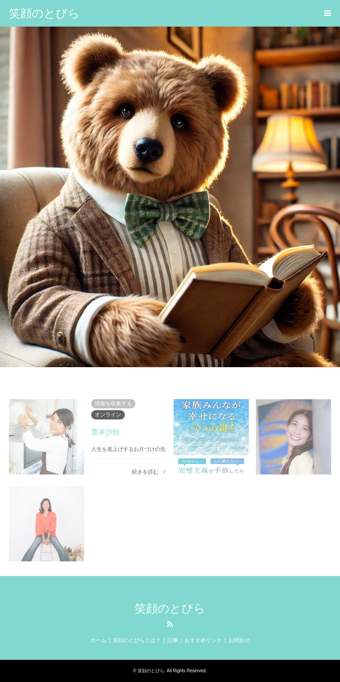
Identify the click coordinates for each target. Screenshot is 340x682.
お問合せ (239, 640)
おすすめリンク (203, 640)
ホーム (98, 640)
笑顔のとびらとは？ (137, 640)
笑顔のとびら (170, 608)
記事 (172, 640)
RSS (170, 624)
